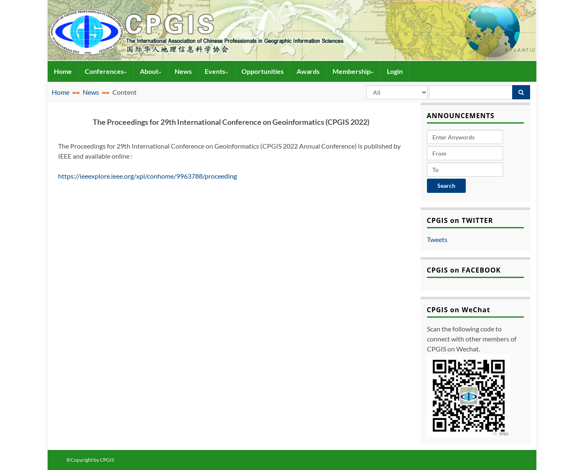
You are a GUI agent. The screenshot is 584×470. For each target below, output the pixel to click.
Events (217, 71)
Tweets (437, 239)
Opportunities (262, 71)
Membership (353, 71)
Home (63, 71)
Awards (308, 71)
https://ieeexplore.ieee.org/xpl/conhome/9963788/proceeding (148, 176)
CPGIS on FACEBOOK (464, 270)
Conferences (106, 71)
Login (395, 71)
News (183, 71)
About (151, 71)
